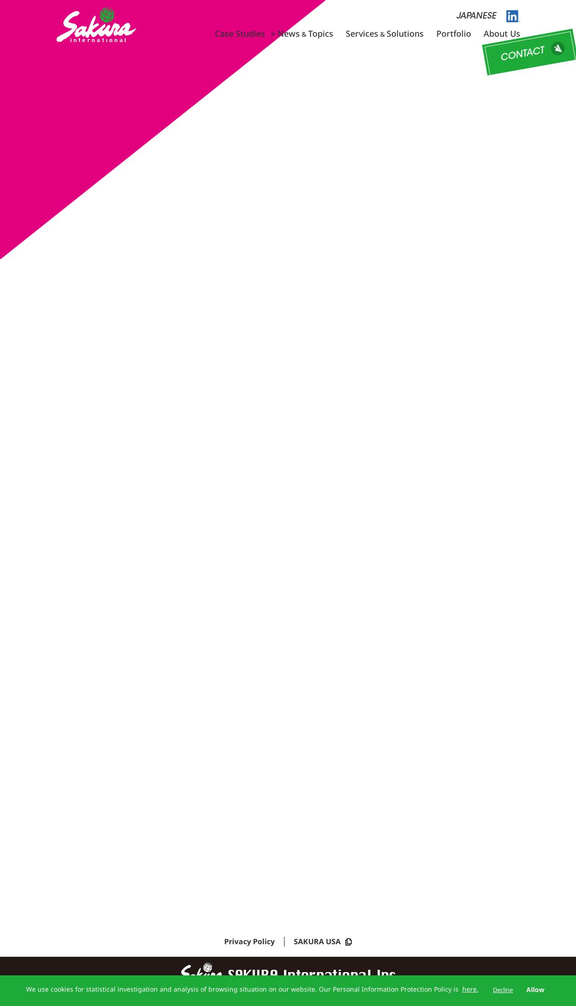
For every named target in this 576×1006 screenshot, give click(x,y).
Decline (503, 990)
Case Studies (240, 33)
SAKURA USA (323, 944)
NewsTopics (305, 33)
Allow (535, 989)
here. (470, 989)
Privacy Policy (249, 944)
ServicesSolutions (385, 33)
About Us (502, 33)
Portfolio (453, 33)
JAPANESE (476, 17)
